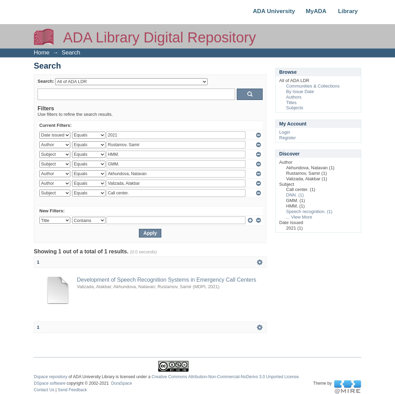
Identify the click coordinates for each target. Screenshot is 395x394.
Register (287, 137)
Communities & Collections (313, 86)
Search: (46, 81)
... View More (299, 217)
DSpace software (49, 383)
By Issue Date (300, 91)
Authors (294, 97)
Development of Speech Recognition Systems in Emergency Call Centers (166, 280)
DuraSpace (121, 383)
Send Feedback (72, 389)
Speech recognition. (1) (309, 211)
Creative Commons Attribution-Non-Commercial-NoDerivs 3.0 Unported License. (226, 376)
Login (284, 132)
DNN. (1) (295, 195)
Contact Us (44, 389)
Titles (291, 102)
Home (41, 52)
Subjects (294, 107)
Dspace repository (50, 376)
